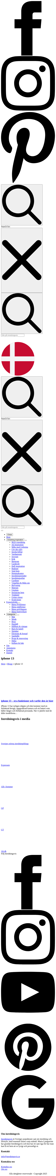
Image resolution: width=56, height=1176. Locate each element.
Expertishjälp (12, 602)
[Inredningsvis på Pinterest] (28, 183)
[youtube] (28, 1019)
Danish (9, 653)
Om (7, 645)
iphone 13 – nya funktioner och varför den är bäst (27, 700)
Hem (8, 537)
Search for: (5, 226)
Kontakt (9, 650)
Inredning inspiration (15, 540)
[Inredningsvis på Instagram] (28, 110)
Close (9, 535)
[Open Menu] (2, 530)
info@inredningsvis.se (10, 1156)
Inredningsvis (6, 1139)
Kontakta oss (6, 1167)
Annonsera (10, 648)
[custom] (28, 1074)
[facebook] (28, 909)
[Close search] (22, 260)
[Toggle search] (22, 204)
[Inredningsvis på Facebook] (28, 55)
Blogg (9, 664)
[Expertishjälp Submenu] (19, 602)
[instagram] (28, 964)
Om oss (4, 1169)
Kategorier (11, 614)
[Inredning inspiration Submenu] (26, 540)
